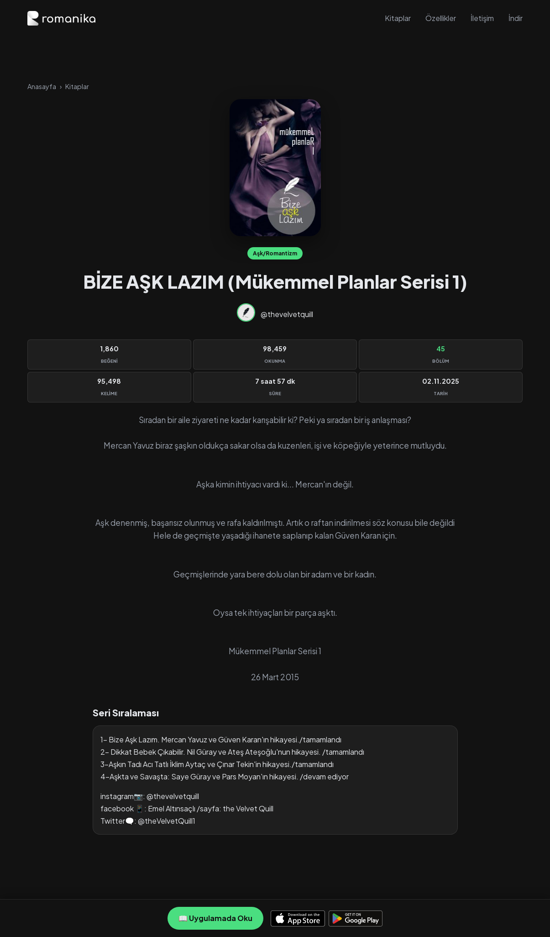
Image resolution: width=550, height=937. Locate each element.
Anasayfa (41, 86)
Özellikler (440, 18)
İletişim (482, 18)
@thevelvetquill (287, 314)
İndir (515, 18)
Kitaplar (398, 18)
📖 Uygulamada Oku (215, 918)
